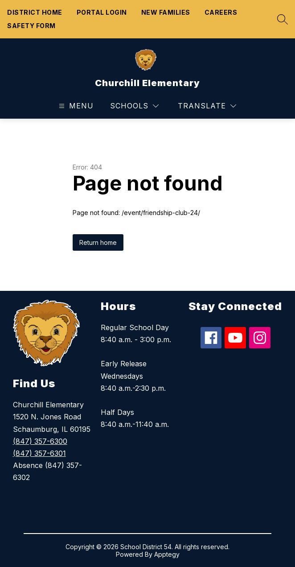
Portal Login (102, 12)
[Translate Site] (207, 106)
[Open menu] (75, 106)
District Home (34, 12)
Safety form (31, 25)
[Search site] (280, 19)
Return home (98, 242)
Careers (221, 12)
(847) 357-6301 (39, 453)
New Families (165, 12)
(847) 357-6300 (40, 441)
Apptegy (167, 554)
